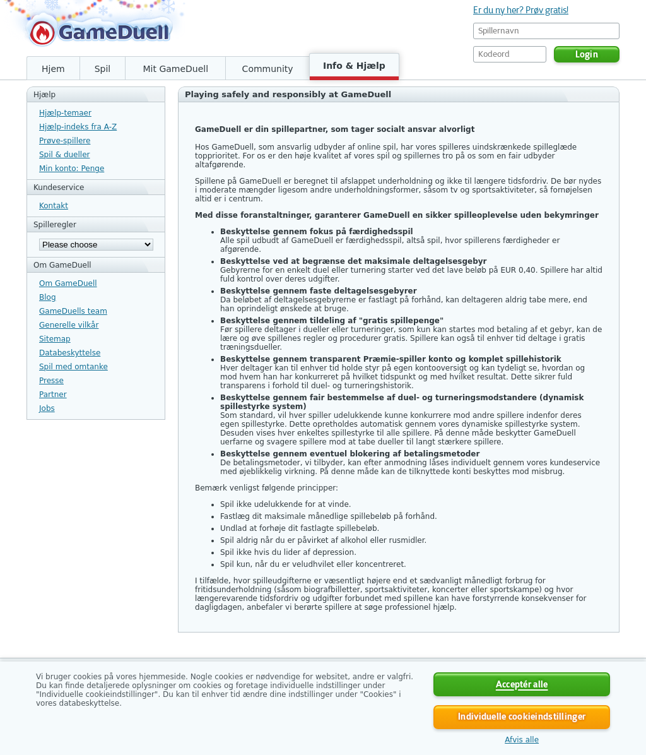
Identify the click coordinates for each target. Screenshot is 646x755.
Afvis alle (522, 739)
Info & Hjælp (354, 66)
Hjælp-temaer (65, 113)
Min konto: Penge (71, 168)
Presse (51, 380)
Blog (47, 297)
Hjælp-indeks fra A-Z (78, 126)
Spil (103, 69)
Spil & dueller (64, 154)
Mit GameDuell (175, 69)
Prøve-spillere (64, 140)
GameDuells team (73, 311)
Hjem (53, 69)
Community (267, 69)
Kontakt (53, 205)
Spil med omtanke (73, 366)
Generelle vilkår (68, 325)
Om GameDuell (68, 283)
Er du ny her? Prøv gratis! (520, 10)
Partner (53, 394)
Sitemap (55, 339)
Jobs (47, 408)
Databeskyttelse (69, 352)
